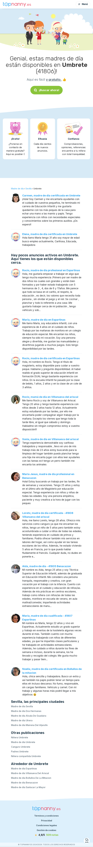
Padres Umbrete (19, 751)
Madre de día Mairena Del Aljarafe (29, 725)
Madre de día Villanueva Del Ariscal (30, 773)
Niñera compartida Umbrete (26, 756)
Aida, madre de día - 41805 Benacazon (46, 566)
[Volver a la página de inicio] (17, 4)
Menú (83, 4)
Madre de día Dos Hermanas (26, 711)
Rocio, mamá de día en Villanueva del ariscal (50, 396)
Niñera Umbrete (19, 737)
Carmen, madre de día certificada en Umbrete (51, 195)
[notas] (46, 835)
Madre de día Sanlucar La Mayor (28, 787)
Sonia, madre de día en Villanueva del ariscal (50, 439)
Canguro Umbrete (20, 746)
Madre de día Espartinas (24, 768)
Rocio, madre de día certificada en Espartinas (51, 358)
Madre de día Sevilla (22, 706)
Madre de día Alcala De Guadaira (28, 715)
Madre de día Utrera (21, 720)
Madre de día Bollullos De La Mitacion (31, 777)
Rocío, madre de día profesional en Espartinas (51, 270)
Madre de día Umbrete (23, 742)
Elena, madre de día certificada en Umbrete (49, 234)
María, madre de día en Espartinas (43, 319)
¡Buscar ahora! (46, 90)
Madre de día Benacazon (24, 782)
